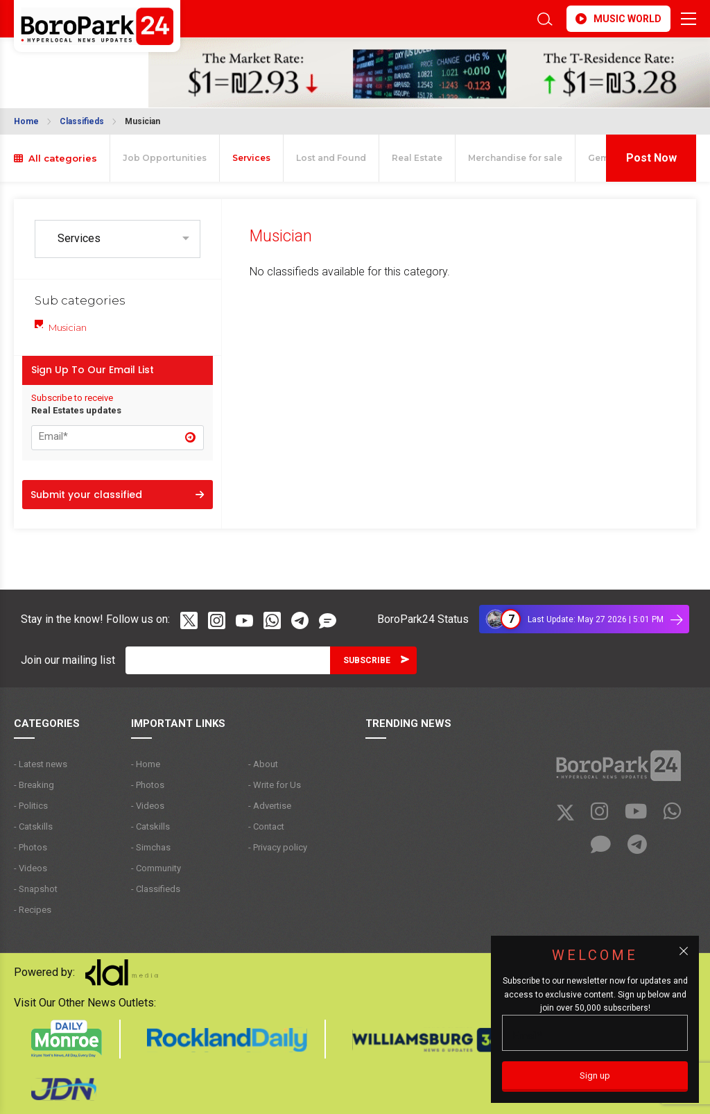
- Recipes (32, 910)
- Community (156, 868)
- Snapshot (36, 889)
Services (251, 158)
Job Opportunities (165, 158)
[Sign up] (595, 1076)
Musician (142, 121)
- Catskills (33, 826)
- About (263, 764)
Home (26, 121)
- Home (145, 764)
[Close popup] (683, 951)
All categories (55, 158)
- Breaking (34, 785)
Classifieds (82, 121)
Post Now (651, 157)
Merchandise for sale (515, 158)
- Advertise (269, 805)
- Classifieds (155, 889)
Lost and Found (331, 158)
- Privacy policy (277, 847)
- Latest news (40, 764)
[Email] (227, 660)
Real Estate (417, 158)
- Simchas (151, 847)
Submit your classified (117, 495)
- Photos (30, 847)
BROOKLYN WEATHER (50, 64)
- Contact (266, 826)
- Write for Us (274, 785)
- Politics (31, 805)
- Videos (30, 868)
